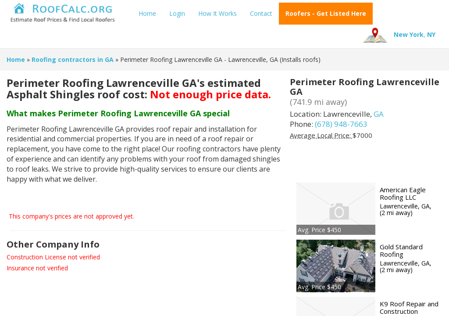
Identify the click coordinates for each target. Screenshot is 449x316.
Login (177, 13)
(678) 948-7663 (341, 124)
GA (379, 114)
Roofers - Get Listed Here (325, 13)
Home (147, 13)
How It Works (217, 13)
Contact (261, 13)
